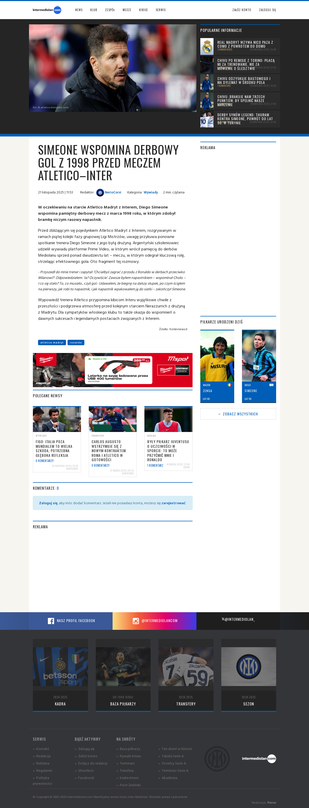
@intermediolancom (154, 621)
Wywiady (151, 192)
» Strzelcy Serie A (172, 763)
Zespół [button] (110, 10)
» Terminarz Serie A (173, 770)
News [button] (79, 10)
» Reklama (41, 763)
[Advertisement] (113, 571)
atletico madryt (52, 342)
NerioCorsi (108, 192)
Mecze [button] (127, 10)
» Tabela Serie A (171, 756)
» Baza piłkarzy (128, 748)
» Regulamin (42, 770)
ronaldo (76, 342)
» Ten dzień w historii (175, 748)
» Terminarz (125, 763)
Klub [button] (93, 10)
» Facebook (84, 777)
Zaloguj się (267, 10)
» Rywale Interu (128, 756)
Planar (271, 802)
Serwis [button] (161, 10)
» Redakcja (41, 756)
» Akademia (167, 777)
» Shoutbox (84, 770)
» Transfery (125, 770)
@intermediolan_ (238, 619)
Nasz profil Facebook (71, 621)
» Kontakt (41, 748)
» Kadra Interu (127, 777)
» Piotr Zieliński (128, 785)
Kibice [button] (143, 10)
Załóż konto (241, 10)
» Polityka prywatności (42, 780)
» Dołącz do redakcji (91, 763)
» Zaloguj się (84, 748)
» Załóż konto (86, 756)
